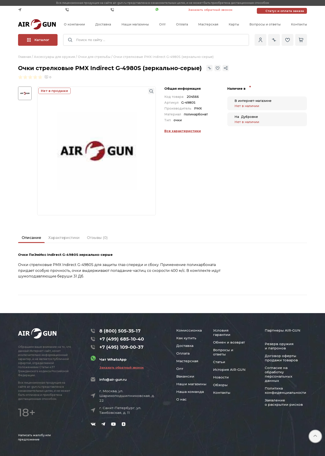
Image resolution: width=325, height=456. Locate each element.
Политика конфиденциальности (285, 390)
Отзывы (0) (97, 238)
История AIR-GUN (229, 369)
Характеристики (64, 238)
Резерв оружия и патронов (279, 346)
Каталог (38, 40)
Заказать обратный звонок (210, 9)
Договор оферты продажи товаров (281, 358)
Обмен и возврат (229, 342)
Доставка (103, 24)
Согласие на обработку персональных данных (278, 374)
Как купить (186, 338)
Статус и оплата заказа (284, 11)
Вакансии (185, 376)
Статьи (219, 362)
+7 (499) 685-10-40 (87, 9)
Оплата (182, 24)
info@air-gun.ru (113, 379)
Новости (221, 377)
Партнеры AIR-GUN (282, 330)
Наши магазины (135, 24)
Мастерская (208, 24)
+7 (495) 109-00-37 (131, 9)
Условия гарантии (221, 332)
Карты (234, 24)
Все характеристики (182, 131)
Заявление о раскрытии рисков (284, 402)
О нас (181, 399)
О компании (74, 24)
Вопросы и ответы (265, 24)
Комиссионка (189, 330)
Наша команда (190, 392)
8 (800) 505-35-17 (120, 331)
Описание (31, 238)
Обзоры (220, 385)
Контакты (299, 24)
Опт (162, 24)
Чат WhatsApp (170, 9)
